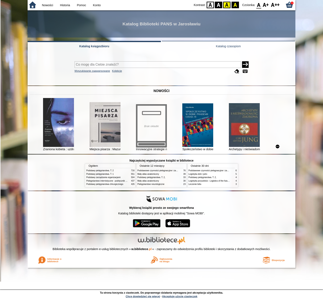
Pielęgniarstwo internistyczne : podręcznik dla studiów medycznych (117, 181)
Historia (65, 5)
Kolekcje (117, 70)
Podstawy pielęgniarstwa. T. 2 (100, 170)
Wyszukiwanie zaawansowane (92, 70)
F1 (266, 4)
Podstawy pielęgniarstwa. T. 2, (151, 177)
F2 (275, 4)
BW (218, 4)
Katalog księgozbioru (94, 46)
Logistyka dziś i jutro (197, 174)
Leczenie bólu (194, 184)
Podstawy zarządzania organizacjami (103, 177)
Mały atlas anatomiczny (148, 174)
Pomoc (81, 5)
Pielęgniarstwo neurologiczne (150, 184)
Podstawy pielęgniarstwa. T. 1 (100, 174)
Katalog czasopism (228, 46)
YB (227, 4)
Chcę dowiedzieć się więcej (143, 296)
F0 (259, 4)
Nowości (47, 5)
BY (235, 4)
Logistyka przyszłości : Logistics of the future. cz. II (211, 181)
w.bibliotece (141, 249)
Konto (97, 5)
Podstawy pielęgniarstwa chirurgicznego (104, 184)
